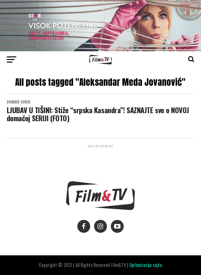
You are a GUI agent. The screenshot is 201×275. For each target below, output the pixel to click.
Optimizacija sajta (145, 264)
